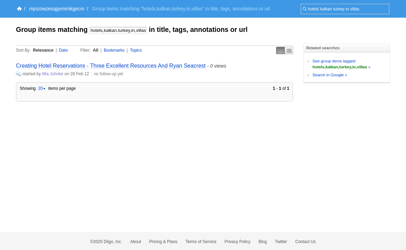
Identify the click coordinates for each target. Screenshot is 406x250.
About (135, 241)
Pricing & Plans (163, 241)
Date (63, 50)
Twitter (281, 241)
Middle (289, 50)
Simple (280, 50)
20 (42, 88)
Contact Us (305, 241)
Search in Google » (329, 74)
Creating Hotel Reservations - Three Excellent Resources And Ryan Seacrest (111, 66)
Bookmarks (114, 50)
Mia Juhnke (52, 73)
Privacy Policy (237, 241)
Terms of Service (200, 241)
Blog (262, 241)
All (95, 50)
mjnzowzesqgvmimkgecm (56, 8)
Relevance (43, 50)
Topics (136, 50)
